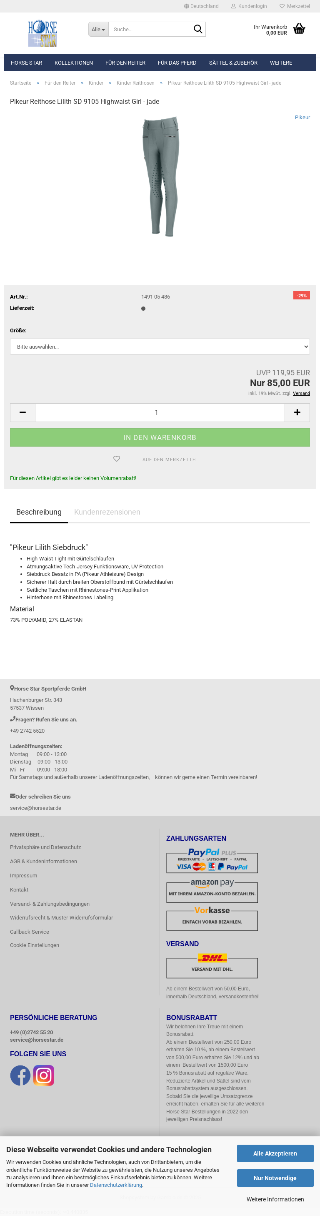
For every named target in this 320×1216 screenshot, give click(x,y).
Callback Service (29, 932)
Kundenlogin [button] (249, 6)
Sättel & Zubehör (233, 63)
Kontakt (19, 890)
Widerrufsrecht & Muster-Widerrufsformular (61, 918)
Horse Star (26, 63)
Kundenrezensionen (107, 512)
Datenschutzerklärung (116, 1185)
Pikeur (302, 117)
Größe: (18, 330)
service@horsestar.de (36, 1040)
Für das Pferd (177, 63)
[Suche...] (98, 29)
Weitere (281, 63)
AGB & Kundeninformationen (43, 861)
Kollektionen (74, 63)
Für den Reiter (125, 63)
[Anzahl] (160, 412)
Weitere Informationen (275, 1199)
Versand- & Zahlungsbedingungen (50, 904)
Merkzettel (295, 6)
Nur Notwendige (275, 1178)
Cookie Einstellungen (34, 945)
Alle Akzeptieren (275, 1153)
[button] (201, 6)
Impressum (23, 875)
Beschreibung (39, 512)
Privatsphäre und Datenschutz (45, 847)
